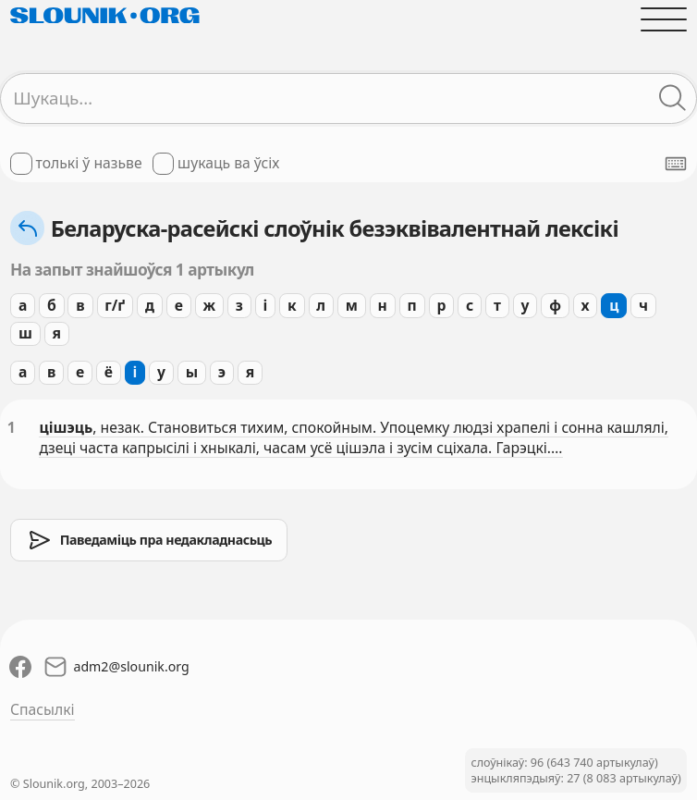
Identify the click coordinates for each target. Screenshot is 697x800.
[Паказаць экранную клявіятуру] (676, 164)
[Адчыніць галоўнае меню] (663, 19)
